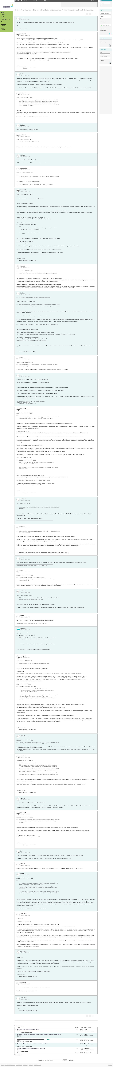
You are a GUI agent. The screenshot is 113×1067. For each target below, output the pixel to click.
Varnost (27, 1036)
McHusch (19, 1049)
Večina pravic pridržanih (10, 1065)
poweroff (19, 1035)
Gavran (22, 557)
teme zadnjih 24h (6, 19)
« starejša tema (40, 1060)
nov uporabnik (103, 28)
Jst (21, 375)
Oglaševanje (25, 1065)
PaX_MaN (23, 982)
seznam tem (102, 41)
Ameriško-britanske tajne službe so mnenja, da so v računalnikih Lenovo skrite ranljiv (39, 1034)
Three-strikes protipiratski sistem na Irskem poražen (30, 1039)
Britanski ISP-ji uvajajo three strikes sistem (28, 1029)
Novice (2, 12)
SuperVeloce (23, 168)
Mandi (18, 1030)
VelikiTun (23, 735)
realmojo (19, 1040)
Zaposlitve (3, 24)
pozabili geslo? (103, 30)
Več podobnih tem (18, 1054)
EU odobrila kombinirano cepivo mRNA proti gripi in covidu (31, 0)
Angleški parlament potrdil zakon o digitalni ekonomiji (31, 1048)
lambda (22, 73)
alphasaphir (23, 913)
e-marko (22, 18)
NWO (26, 1051)
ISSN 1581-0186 (37, 1065)
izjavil (31, 97)
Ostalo (2, 28)
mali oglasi (4, 18)
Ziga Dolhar (86, 1048)
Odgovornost (19, 1065)
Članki (2, 21)
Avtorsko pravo (28, 1032)
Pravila (2, 1065)
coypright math (19, 957)
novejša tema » (72, 1060)
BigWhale (23, 628)
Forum (2, 16)
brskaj (3, 25)
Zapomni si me (104, 19)
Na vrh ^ (110, 1065)
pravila (3, 29)
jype (21, 850)
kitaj (21, 357)
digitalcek (23, 33)
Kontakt (31, 1065)
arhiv (3, 14)
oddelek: (54, 1060)
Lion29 (85, 1029)
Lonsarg (22, 266)
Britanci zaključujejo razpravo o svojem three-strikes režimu (32, 1043)
